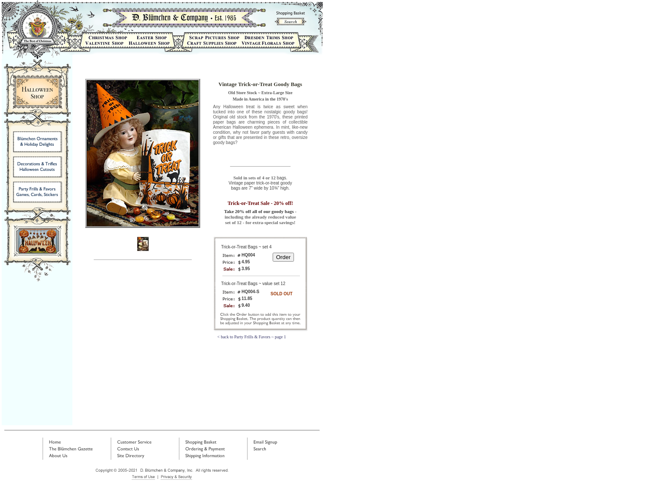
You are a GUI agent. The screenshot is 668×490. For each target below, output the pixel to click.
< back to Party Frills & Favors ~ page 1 (251, 336)
